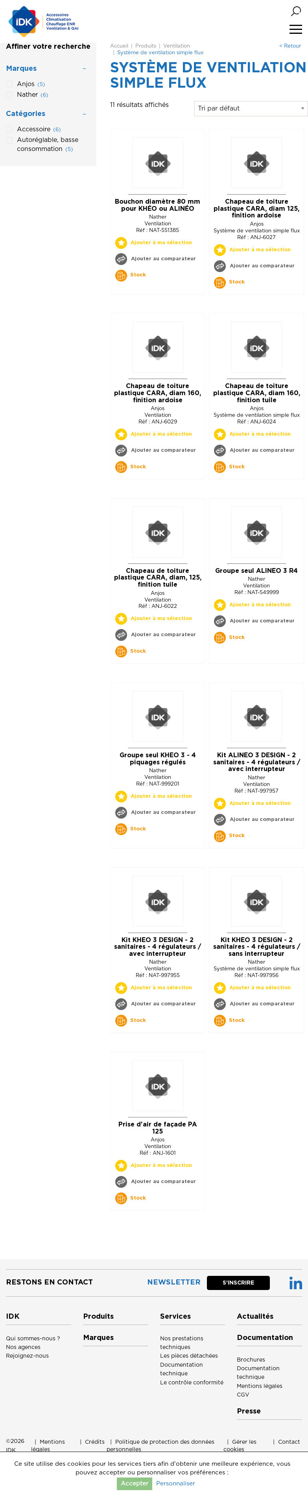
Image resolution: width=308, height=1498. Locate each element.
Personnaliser (175, 1484)
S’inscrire (238, 1283)
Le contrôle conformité (191, 1383)
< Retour (290, 46)
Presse (249, 1411)
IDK (11, 1450)
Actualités (255, 1316)
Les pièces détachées (189, 1356)
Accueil (119, 46)
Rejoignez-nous (27, 1356)
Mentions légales (259, 1386)
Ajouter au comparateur (162, 258)
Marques (98, 1338)
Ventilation (176, 46)
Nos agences (23, 1347)
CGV (243, 1395)
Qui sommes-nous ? (33, 1339)
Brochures (251, 1360)
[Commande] (251, 108)
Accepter (134, 1484)
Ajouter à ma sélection (161, 242)
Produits (145, 46)
